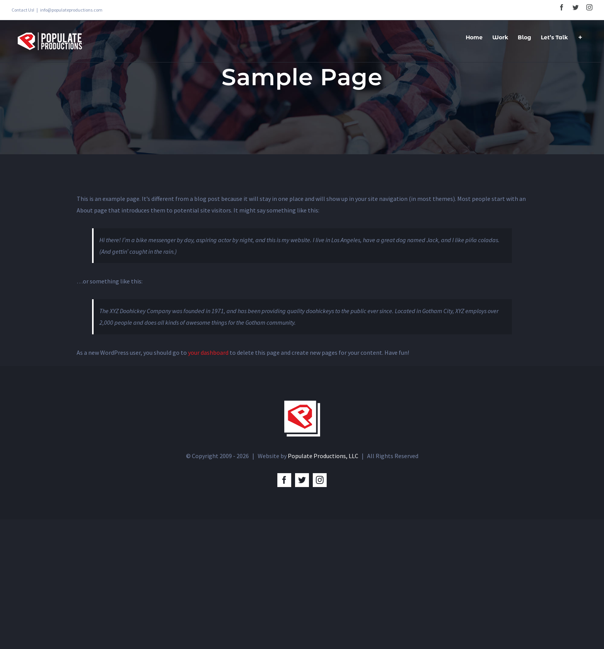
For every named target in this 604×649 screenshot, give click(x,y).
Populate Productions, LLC (323, 456)
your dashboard (208, 352)
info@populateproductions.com (71, 10)
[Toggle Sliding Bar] (580, 36)
